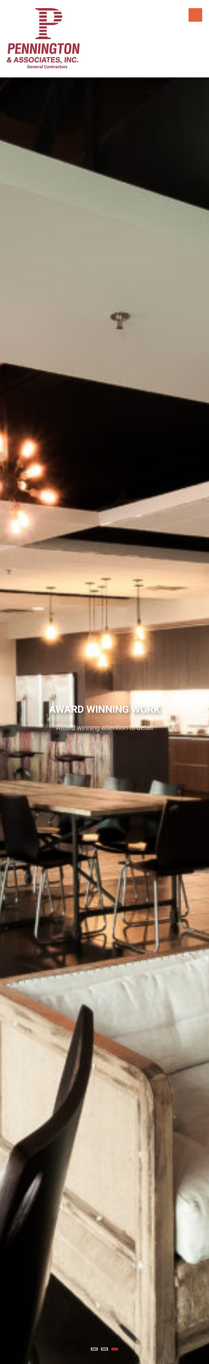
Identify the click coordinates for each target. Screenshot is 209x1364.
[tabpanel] (104, 720)
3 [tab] (114, 1349)
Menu (195, 15)
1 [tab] (94, 1349)
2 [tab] (104, 1349)
